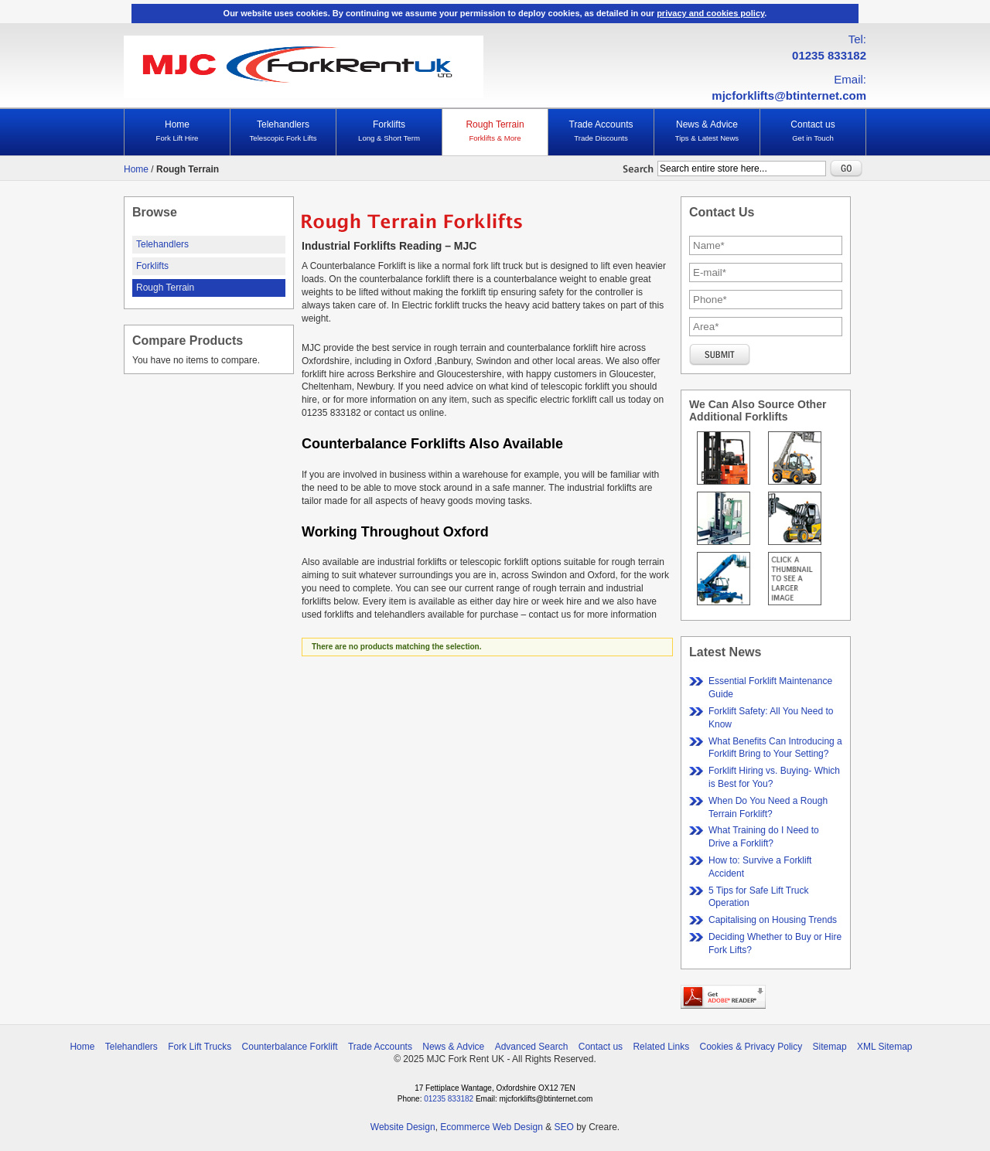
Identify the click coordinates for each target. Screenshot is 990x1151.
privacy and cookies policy (710, 13)
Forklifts (389, 131)
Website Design (402, 1127)
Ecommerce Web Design (491, 1127)
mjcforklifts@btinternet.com (789, 95)
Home (177, 131)
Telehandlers (283, 131)
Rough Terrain (495, 131)
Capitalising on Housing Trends (772, 919)
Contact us (813, 131)
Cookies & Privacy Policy (751, 1046)
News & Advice (707, 131)
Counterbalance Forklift (290, 1046)
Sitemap (830, 1046)
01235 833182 (829, 55)
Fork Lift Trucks (199, 1046)
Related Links (661, 1046)
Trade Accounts (601, 131)
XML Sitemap (885, 1046)
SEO (563, 1127)
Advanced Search (531, 1046)
